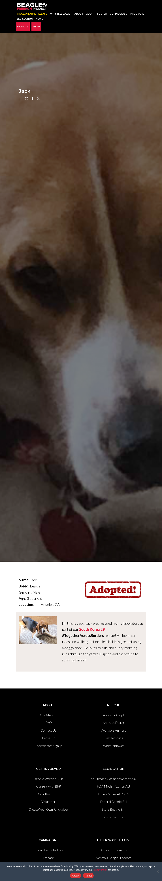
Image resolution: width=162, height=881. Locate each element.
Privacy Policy (100, 870)
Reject (88, 875)
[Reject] (157, 871)
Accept (75, 875)
